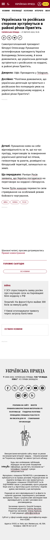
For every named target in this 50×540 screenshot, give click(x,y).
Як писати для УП (18, 418)
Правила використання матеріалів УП (24, 408)
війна (5, 202)
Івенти (34, 405)
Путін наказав (18, 188)
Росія (24, 202)
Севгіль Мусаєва (34, 509)
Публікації (17, 11)
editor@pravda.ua (32, 513)
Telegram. (42, 72)
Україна (14, 202)
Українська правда (11, 32)
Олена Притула (34, 511)
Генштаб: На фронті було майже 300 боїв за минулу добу (25, 303)
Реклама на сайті (21, 405)
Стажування (33, 418)
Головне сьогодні (13, 263)
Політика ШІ (14, 412)
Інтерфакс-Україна (19, 469)
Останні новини (13, 329)
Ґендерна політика (31, 412)
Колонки (28, 11)
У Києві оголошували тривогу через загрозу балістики (21, 312)
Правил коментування (13, 253)
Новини (6, 11)
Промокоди (24, 422)
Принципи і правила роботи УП (24, 415)
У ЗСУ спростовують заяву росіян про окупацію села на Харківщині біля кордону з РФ (23, 293)
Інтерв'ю (39, 11)
